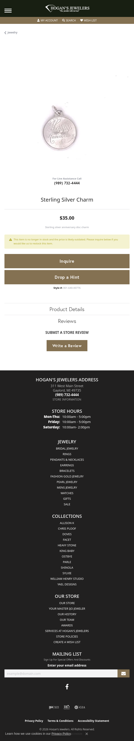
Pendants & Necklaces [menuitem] (67, 460)
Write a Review (67, 345)
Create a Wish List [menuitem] (67, 642)
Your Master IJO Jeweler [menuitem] (67, 609)
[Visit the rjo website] (66, 707)
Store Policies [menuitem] (67, 636)
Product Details (67, 309)
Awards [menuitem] (67, 625)
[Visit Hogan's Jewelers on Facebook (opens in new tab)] (67, 686)
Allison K (67, 523)
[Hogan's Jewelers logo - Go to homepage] (67, 8)
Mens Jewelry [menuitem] (67, 487)
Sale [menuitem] (67, 504)
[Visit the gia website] (79, 707)
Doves (67, 534)
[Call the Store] (67, 394)
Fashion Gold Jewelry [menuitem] (67, 476)
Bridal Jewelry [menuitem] (67, 448)
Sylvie (67, 573)
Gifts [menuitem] (67, 499)
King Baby (67, 551)
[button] (47, 20)
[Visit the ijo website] (54, 707)
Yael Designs (67, 584)
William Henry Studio (67, 579)
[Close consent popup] (86, 734)
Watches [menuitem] (67, 493)
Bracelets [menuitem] (67, 471)
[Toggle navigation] (8, 10)
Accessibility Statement (93, 721)
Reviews (67, 320)
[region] (67, 110)
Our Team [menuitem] (67, 620)
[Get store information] (67, 399)
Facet (67, 540)
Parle (67, 562)
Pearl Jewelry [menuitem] (67, 482)
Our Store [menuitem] (67, 603)
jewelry (12, 32)
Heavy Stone (67, 545)
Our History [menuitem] (67, 614)
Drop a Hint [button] (67, 277)
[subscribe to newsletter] (124, 673)
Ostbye (67, 556)
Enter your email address (66, 665)
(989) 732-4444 (67, 183)
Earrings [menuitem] (67, 465)
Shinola (67, 568)
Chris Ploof (67, 528)
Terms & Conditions (60, 721)
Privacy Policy (34, 721)
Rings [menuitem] (67, 454)
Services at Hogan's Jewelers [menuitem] (67, 631)
